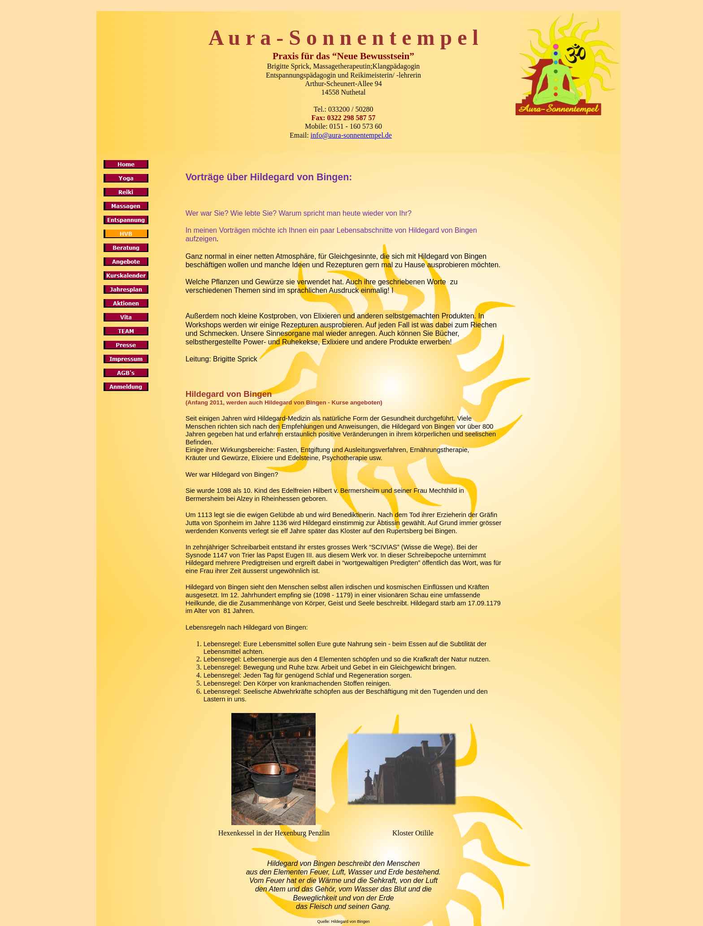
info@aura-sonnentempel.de (351, 135)
